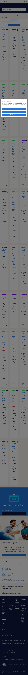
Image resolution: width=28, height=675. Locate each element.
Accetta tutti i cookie (14, 114)
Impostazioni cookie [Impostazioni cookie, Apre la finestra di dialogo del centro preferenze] (14, 108)
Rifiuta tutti (14, 111)
